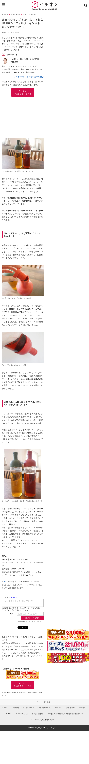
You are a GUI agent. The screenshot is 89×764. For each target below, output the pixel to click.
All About (8, 714)
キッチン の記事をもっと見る (23, 92)
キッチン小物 (15, 14)
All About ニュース (21, 714)
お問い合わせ (70, 708)
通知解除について (45, 708)
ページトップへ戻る (43, 702)
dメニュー (58, 708)
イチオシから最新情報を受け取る (44, 720)
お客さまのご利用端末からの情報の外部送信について (66, 714)
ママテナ (82, 708)
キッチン (5, 14)
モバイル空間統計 (38, 714)
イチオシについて (29, 708)
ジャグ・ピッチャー (29, 14)
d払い (6, 582)
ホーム (6, 708)
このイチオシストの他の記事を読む (29, 77)
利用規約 (16, 708)
